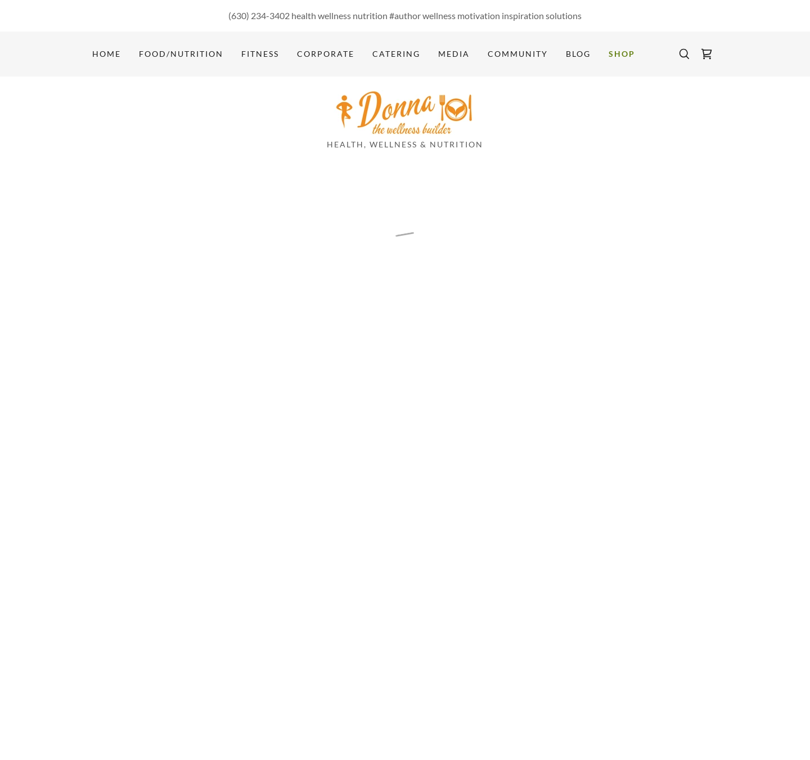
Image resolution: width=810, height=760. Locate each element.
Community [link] (518, 54)
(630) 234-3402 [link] (259, 15)
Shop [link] (622, 54)
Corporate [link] (325, 54)
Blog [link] (578, 54)
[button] (706, 54)
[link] (405, 111)
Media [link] (454, 54)
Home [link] (106, 54)
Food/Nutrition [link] (181, 54)
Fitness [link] (260, 54)
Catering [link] (396, 54)
